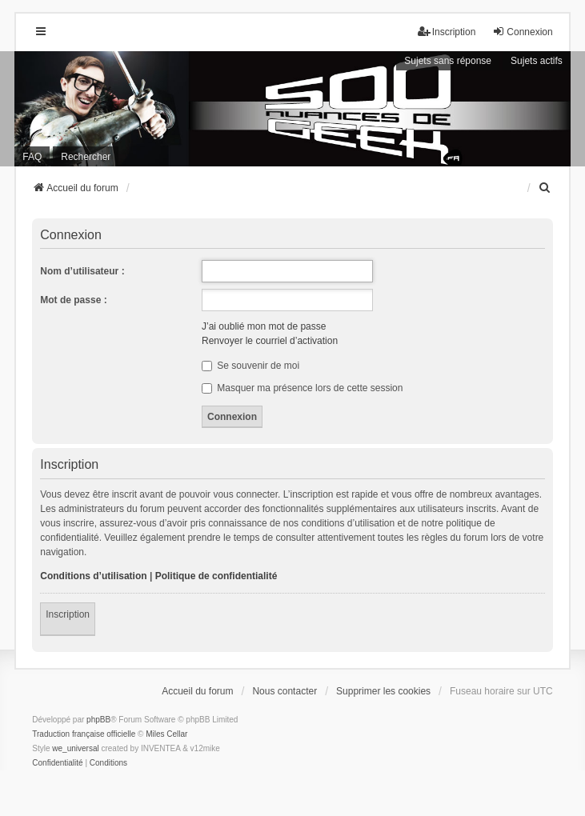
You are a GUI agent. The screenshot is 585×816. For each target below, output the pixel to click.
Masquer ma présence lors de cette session (302, 388)
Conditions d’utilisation (93, 576)
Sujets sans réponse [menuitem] (447, 60)
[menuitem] (546, 188)
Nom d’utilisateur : (82, 271)
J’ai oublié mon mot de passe (264, 326)
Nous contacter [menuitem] (284, 691)
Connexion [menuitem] (522, 32)
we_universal (75, 748)
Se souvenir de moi (250, 365)
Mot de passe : (73, 300)
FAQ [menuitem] (32, 156)
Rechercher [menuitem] (85, 156)
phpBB (98, 719)
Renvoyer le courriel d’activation (270, 340)
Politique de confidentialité (216, 576)
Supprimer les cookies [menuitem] (383, 691)
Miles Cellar (166, 734)
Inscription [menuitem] (447, 32)
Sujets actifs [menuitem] (537, 60)
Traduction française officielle (83, 734)
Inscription (68, 614)
